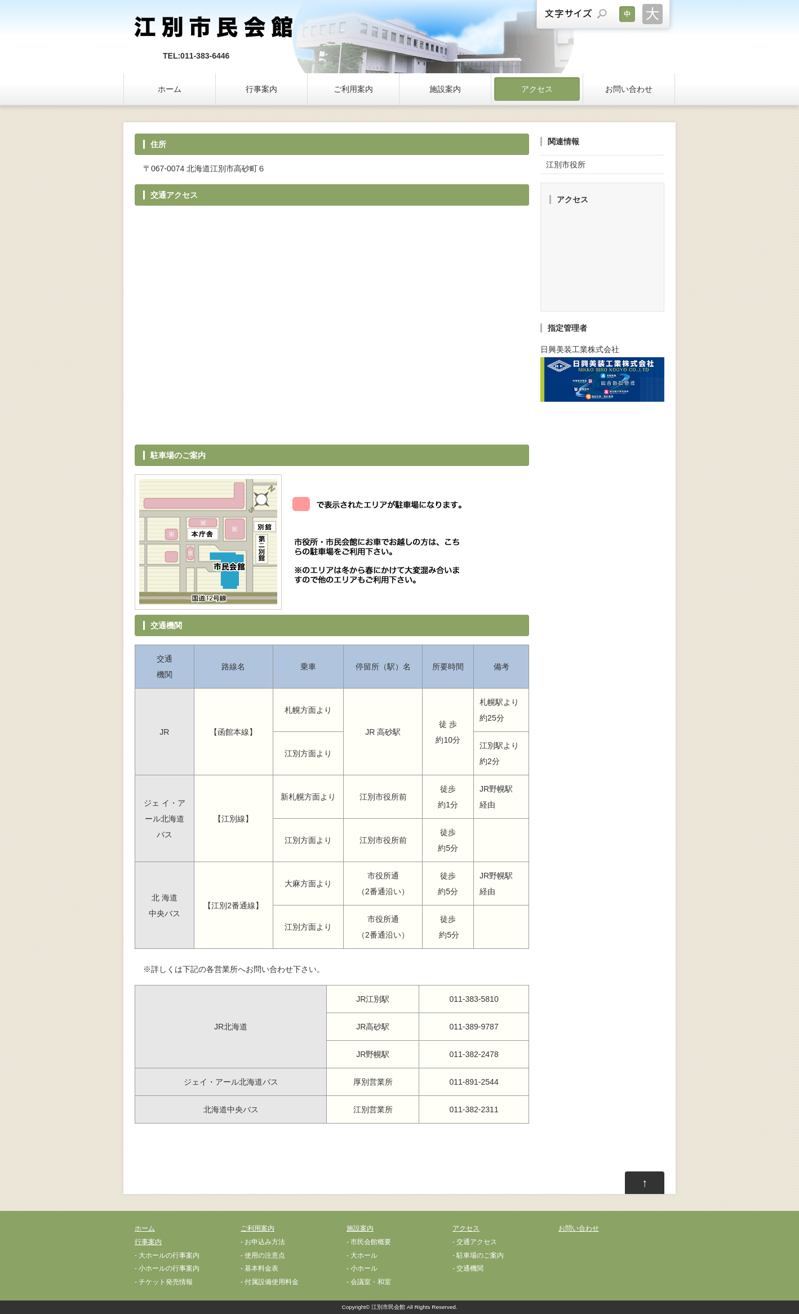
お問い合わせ (628, 89)
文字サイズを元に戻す (627, 14)
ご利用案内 (353, 89)
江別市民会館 (388, 1307)
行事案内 (261, 89)
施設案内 (445, 89)
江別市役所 (565, 164)
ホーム (169, 89)
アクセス (537, 89)
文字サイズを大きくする (652, 14)
